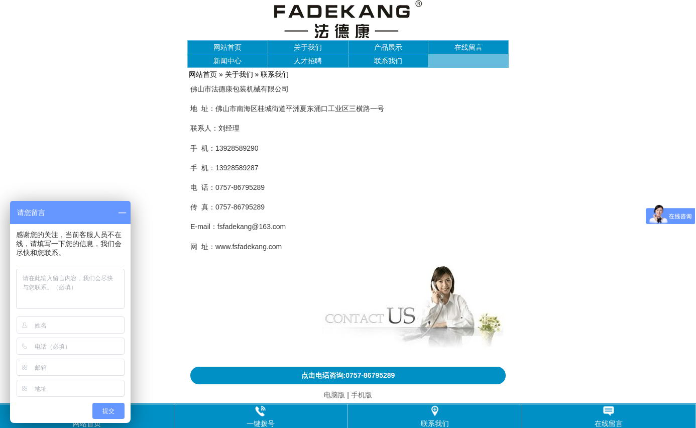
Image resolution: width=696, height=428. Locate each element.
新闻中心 (227, 61)
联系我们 (388, 61)
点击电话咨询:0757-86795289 (348, 375)
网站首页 (227, 47)
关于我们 (308, 47)
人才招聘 (308, 61)
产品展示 (388, 47)
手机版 (361, 395)
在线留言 (468, 47)
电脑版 (334, 395)
